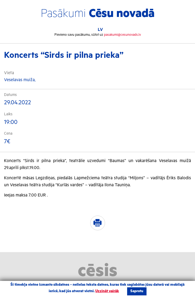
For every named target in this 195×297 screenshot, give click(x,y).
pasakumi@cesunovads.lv (122, 35)
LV (100, 29)
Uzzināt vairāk (107, 291)
